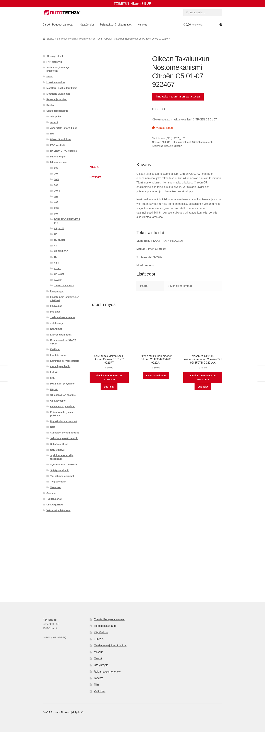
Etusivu (50, 38)
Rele (52, 427)
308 (56, 196)
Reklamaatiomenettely (107, 671)
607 (56, 213)
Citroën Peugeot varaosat (58, 24)
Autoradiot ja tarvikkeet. (63, 128)
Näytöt (54, 389)
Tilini (96, 684)
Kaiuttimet (56, 329)
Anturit (54, 122)
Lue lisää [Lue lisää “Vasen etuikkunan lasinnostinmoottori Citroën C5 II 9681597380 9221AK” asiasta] (203, 386)
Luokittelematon (55, 82)
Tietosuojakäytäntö (105, 625)
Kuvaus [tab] (94, 167)
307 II (57, 190)
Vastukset (55, 487)
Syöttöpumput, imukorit (63, 464)
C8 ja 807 (59, 274)
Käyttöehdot (86, 24)
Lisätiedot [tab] (95, 177)
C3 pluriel (59, 240)
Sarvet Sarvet (57, 450)
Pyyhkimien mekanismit (63, 421)
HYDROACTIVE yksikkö (63, 151)
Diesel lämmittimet (60, 139)
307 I (56, 185)
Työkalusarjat (54, 499)
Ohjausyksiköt (58, 400)
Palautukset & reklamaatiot (115, 24)
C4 (55, 245)
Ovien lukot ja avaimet (62, 406)
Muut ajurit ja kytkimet (62, 383)
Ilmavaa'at (56, 306)
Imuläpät (55, 311)
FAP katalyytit (54, 61)
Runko (50, 105)
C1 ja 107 (59, 228)
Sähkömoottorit (59, 444)
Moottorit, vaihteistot (58, 93)
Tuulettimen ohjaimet (62, 476)
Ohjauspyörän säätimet (63, 395)
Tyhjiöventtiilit (58, 481)
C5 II (169, 142)
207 (56, 173)
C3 (55, 234)
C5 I (100, 38)
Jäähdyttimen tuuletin (62, 317)
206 (56, 168)
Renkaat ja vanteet (56, 99)
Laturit (54, 372)
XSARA (58, 279)
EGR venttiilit (57, 145)
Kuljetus (142, 24)
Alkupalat (55, 116)
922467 (178, 146)
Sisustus (51, 493)
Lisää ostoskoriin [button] (156, 375)
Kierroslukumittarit (60, 334)
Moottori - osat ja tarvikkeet (61, 88)
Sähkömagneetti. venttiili (64, 438)
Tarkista (98, 678)
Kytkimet (55, 349)
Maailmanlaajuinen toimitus (110, 645)
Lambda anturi (58, 355)
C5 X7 (57, 268)
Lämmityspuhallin (60, 366)
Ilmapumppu (57, 291)
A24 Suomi (51, 712)
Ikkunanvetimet (87, 38)
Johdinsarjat (57, 323)
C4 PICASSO (61, 251)
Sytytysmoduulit (59, 470)
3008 (56, 179)
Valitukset (99, 691)
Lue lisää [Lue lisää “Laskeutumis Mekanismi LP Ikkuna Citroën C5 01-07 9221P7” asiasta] (109, 386)
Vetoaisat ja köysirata (58, 510)
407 (56, 202)
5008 (56, 208)
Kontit (49, 76)
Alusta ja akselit (55, 56)
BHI (52, 133)
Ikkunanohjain (58, 156)
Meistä (98, 658)
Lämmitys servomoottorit (64, 360)
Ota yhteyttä (101, 665)
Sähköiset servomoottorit (64, 432)
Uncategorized (54, 504)
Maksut (98, 652)
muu (52, 378)
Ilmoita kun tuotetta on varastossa (178, 96)
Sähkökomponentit (67, 38)
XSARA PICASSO (64, 285)
